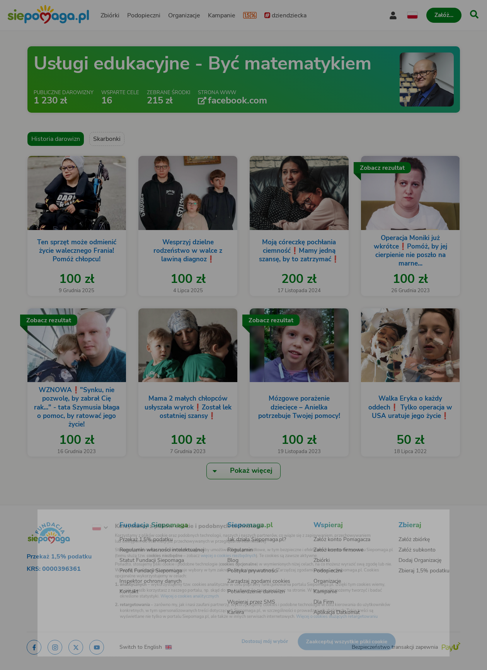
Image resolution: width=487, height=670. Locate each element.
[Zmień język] (74, 517)
